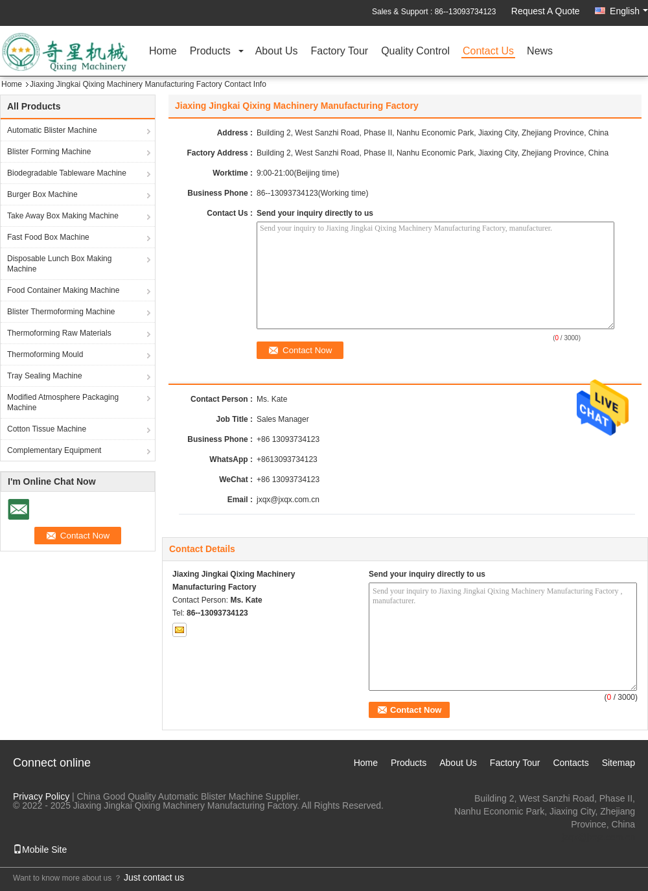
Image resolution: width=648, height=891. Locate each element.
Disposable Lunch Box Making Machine (59, 263)
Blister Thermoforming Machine (61, 311)
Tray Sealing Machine (44, 375)
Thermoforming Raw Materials (59, 333)
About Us (276, 51)
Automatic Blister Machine (52, 130)
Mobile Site (40, 849)
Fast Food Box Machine (48, 237)
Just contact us (154, 877)
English (629, 11)
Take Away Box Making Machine (63, 215)
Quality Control (415, 51)
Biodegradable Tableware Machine (66, 173)
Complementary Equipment (54, 450)
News (540, 51)
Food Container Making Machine (63, 290)
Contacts (570, 763)
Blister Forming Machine (49, 151)
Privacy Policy (41, 796)
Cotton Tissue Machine (46, 429)
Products (210, 51)
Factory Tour (340, 51)
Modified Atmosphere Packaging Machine (63, 402)
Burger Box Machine (42, 194)
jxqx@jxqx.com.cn (288, 499)
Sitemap (618, 763)
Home (163, 51)
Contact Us (488, 51)
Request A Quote (545, 11)
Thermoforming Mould (45, 354)
